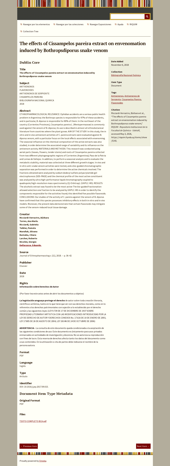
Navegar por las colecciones (69, 24)
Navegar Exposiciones (100, 24)
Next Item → (143, 446)
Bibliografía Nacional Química (126, 75)
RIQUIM (133, 24)
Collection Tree (30, 31)
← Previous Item (28, 446)
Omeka (42, 460)
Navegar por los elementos (36, 24)
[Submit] (147, 16)
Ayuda (120, 24)
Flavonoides (117, 102)
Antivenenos (117, 95)
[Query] (130, 16)
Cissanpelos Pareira (131, 99)
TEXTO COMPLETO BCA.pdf (33, 421)
